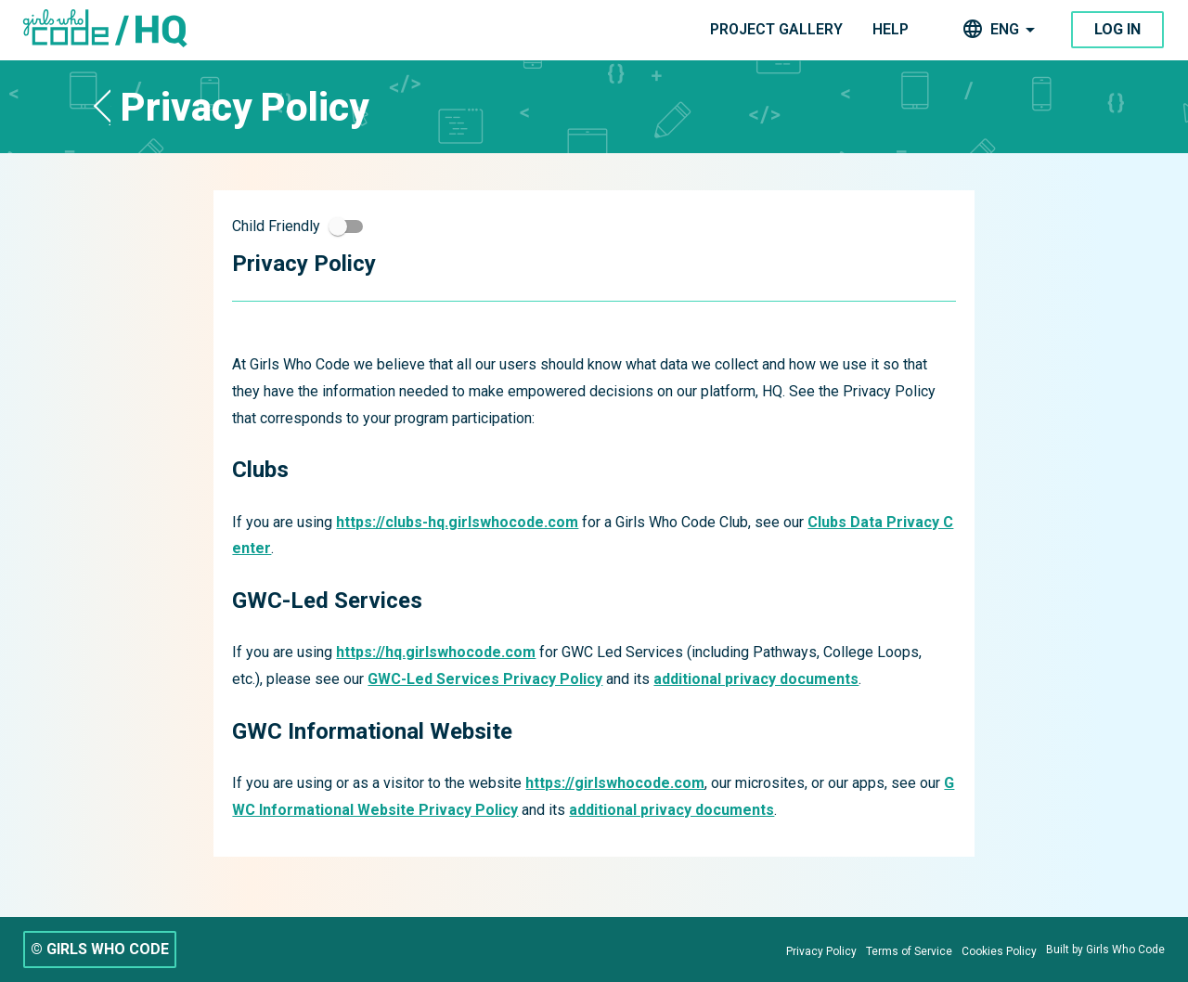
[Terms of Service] (909, 951)
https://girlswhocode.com (614, 783)
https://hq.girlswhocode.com (436, 652)
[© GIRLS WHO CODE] (99, 949)
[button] (102, 106)
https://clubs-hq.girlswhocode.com (457, 522)
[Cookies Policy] (999, 951)
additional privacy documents (756, 679)
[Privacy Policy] (821, 951)
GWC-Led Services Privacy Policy (485, 679)
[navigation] (776, 30)
